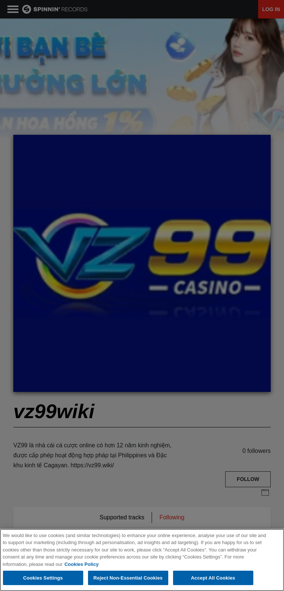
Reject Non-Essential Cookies (128, 578)
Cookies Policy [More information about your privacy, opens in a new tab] (81, 564)
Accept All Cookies (213, 578)
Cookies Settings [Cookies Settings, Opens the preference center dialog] (43, 578)
